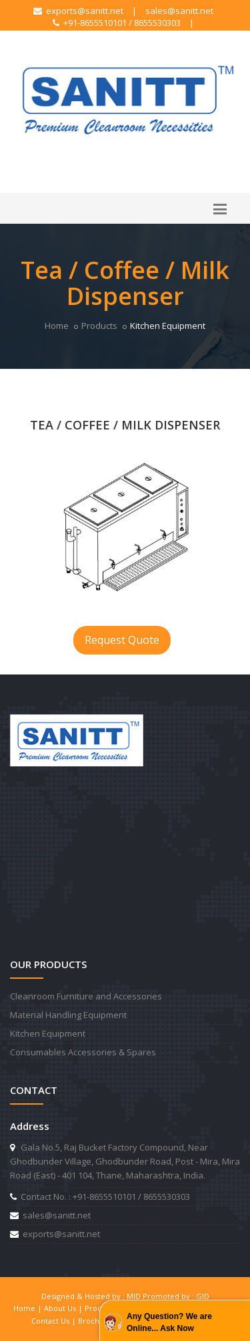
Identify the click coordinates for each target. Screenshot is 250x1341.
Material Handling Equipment (68, 1015)
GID (202, 1296)
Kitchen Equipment (47, 1033)
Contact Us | (54, 1321)
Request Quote (122, 640)
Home (57, 326)
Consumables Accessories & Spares (83, 1052)
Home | (28, 1308)
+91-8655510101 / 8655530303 (117, 23)
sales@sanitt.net (179, 11)
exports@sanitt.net (78, 11)
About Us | (64, 1308)
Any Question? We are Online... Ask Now (169, 1322)
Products (99, 326)
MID (134, 1296)
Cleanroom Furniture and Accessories (86, 996)
